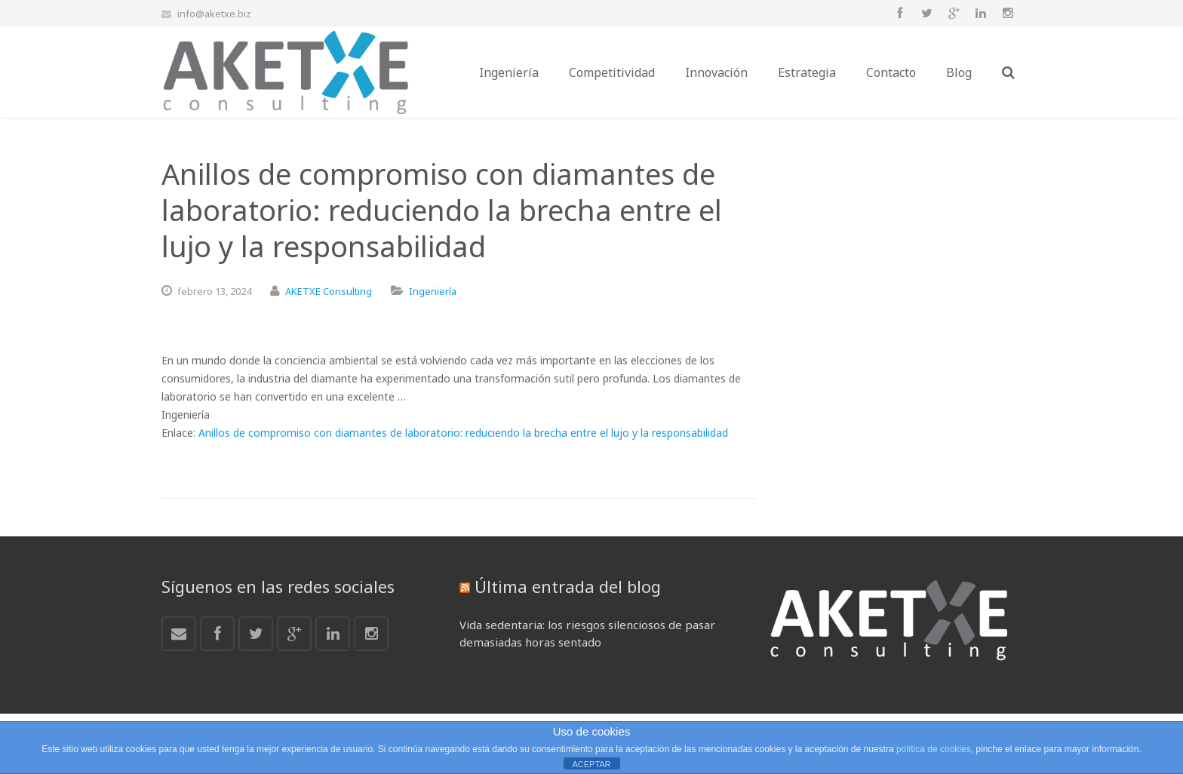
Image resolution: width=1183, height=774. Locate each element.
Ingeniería (432, 291)
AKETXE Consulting (328, 291)
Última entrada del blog (568, 586)
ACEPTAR (591, 764)
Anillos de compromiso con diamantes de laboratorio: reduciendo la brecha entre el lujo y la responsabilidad (463, 432)
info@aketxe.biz (214, 13)
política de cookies (933, 749)
